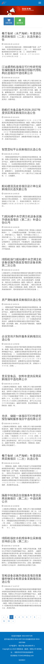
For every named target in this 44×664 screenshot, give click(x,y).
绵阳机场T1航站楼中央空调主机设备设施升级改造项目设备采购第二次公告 (22, 262)
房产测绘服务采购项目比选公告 (21, 299)
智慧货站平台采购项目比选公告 (21, 149)
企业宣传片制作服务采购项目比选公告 (21, 338)
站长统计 (22, 660)
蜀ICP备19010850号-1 (26, 646)
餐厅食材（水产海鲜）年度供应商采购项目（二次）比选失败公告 (21, 36)
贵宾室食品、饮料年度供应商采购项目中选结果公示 (21, 378)
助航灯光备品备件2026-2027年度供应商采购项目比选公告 (21, 111)
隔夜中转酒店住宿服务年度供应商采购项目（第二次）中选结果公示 (21, 498)
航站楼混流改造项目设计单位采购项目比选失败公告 (21, 188)
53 (9, 621)
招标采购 (9, 21)
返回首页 (20, 21)
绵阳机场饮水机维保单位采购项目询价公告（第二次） (21, 540)
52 (4, 621)
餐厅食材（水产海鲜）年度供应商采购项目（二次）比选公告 (21, 457)
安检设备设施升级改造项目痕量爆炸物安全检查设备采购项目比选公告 (21, 578)
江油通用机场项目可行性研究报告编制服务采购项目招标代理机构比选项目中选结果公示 (21, 70)
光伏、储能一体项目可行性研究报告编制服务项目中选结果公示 (21, 417)
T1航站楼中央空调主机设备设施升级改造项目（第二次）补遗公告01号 (22, 219)
